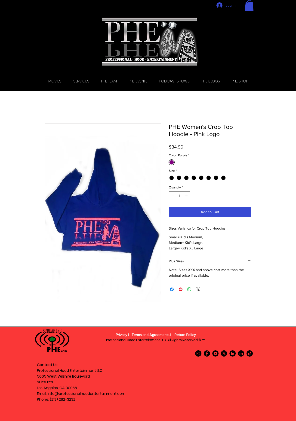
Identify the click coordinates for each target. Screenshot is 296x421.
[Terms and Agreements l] (151, 335)
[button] (249, 5)
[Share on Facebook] (172, 289)
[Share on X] (198, 289)
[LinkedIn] (232, 353)
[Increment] (186, 196)
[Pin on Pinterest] (180, 289)
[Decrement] (172, 196)
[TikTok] (250, 353)
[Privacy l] (122, 335)
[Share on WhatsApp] (189, 289)
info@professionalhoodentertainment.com (86, 393)
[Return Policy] (185, 335)
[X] (224, 353)
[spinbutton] (179, 196)
